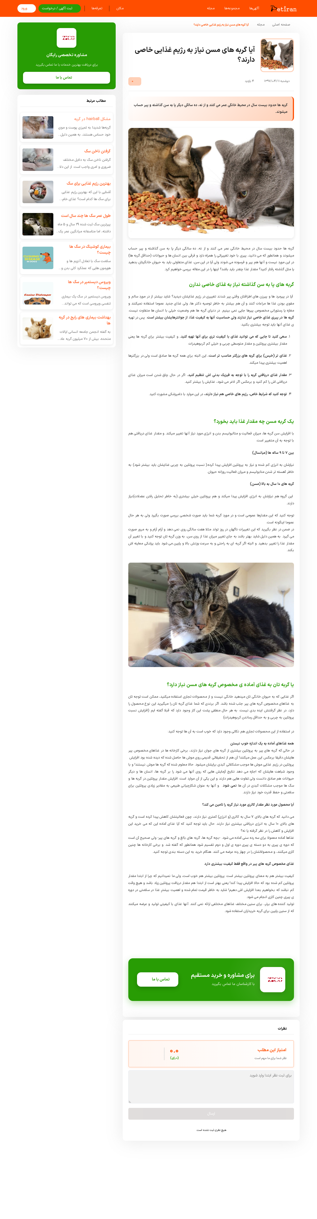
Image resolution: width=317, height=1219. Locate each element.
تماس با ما (158, 979)
